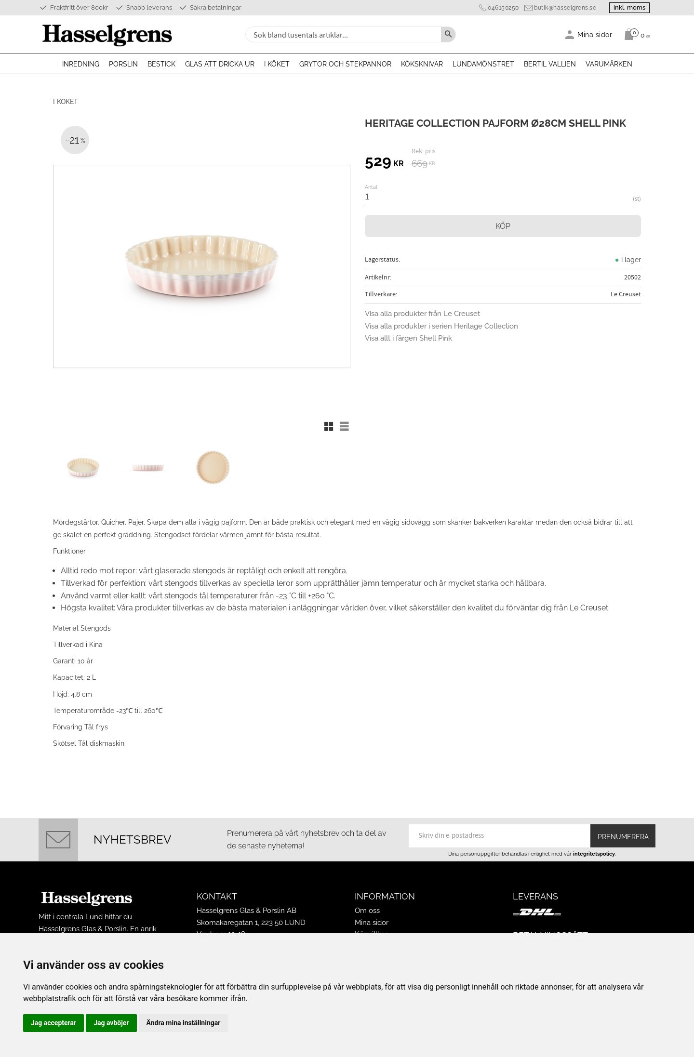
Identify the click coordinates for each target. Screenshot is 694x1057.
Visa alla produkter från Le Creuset (422, 313)
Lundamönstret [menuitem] (483, 64)
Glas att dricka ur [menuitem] (219, 64)
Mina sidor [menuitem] (595, 34)
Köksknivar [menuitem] (422, 64)
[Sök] (448, 34)
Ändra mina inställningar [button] (184, 1023)
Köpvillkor (371, 929)
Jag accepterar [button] (53, 1023)
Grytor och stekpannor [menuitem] (345, 64)
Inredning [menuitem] (80, 64)
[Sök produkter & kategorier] (342, 34)
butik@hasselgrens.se (561, 7)
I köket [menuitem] (277, 64)
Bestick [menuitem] (161, 64)
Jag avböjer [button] (111, 1023)
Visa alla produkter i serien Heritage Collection (441, 326)
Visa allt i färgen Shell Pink (408, 338)
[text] (384, 162)
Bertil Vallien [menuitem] (550, 64)
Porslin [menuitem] (123, 64)
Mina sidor (371, 917)
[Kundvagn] (635, 34)
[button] (328, 426)
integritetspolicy (594, 849)
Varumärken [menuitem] (609, 64)
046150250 (499, 7)
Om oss (367, 906)
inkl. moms (627, 7)
